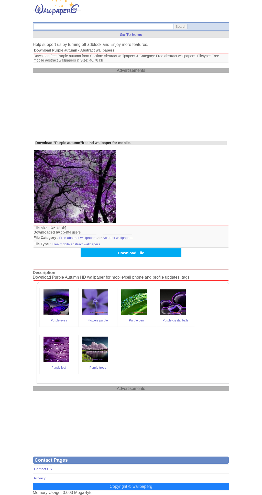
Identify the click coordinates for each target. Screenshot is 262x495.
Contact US (43, 469)
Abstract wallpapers (117, 238)
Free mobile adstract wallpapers (76, 244)
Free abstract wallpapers (77, 238)
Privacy (40, 478)
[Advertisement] (71, 105)
